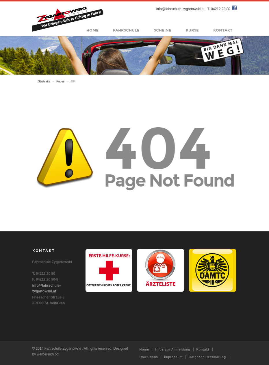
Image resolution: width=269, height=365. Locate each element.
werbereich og (48, 354)
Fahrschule (126, 30)
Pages (60, 81)
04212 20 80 (221, 9)
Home (93, 30)
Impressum (173, 357)
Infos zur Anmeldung (172, 349)
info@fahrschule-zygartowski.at (180, 9)
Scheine (163, 30)
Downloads (149, 357)
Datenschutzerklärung (207, 357)
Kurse (192, 30)
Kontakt (223, 30)
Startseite (44, 81)
